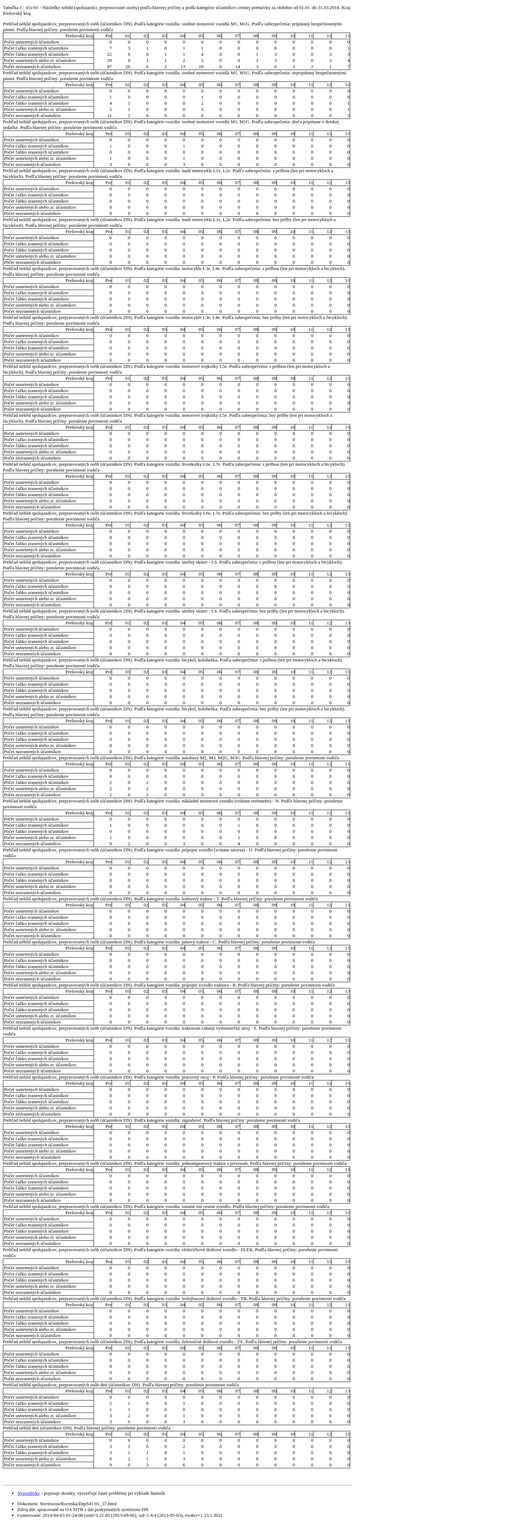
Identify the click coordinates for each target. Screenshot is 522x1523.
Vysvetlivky (28, 1493)
